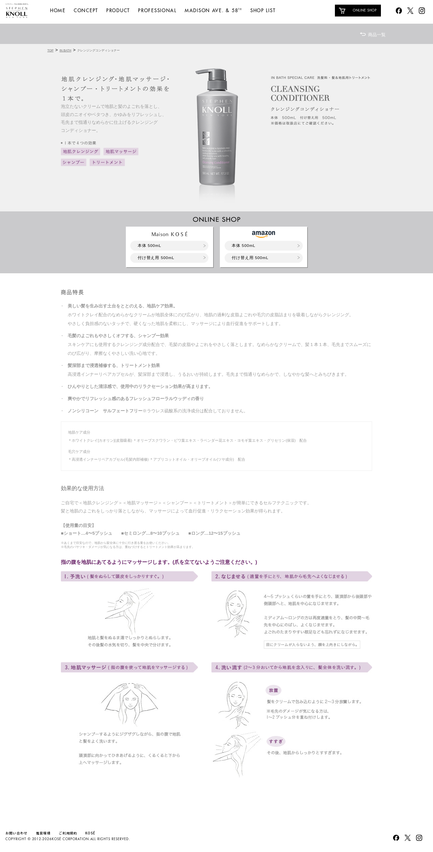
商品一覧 (377, 34)
